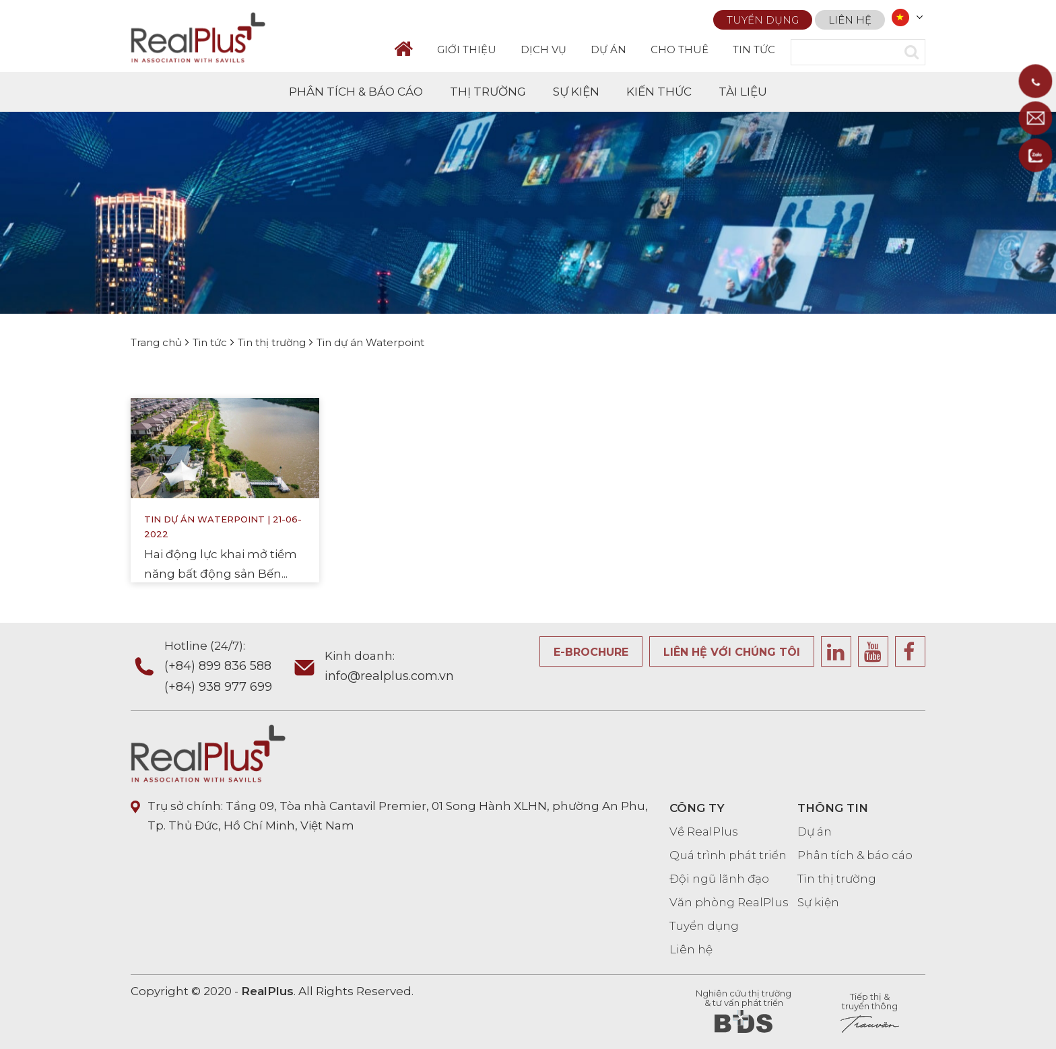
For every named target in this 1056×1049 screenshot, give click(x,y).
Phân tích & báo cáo (855, 855)
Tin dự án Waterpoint (204, 522)
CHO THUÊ (679, 49)
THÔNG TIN (832, 808)
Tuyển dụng (763, 17)
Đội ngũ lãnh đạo (719, 878)
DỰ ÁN (608, 49)
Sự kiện (818, 902)
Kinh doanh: (389, 667)
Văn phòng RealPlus (729, 902)
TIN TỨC (754, 49)
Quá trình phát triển (728, 855)
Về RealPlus (703, 831)
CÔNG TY (697, 808)
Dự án (814, 831)
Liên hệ (849, 17)
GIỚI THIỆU (466, 49)
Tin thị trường (836, 878)
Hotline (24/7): (227, 668)
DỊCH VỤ (543, 49)
